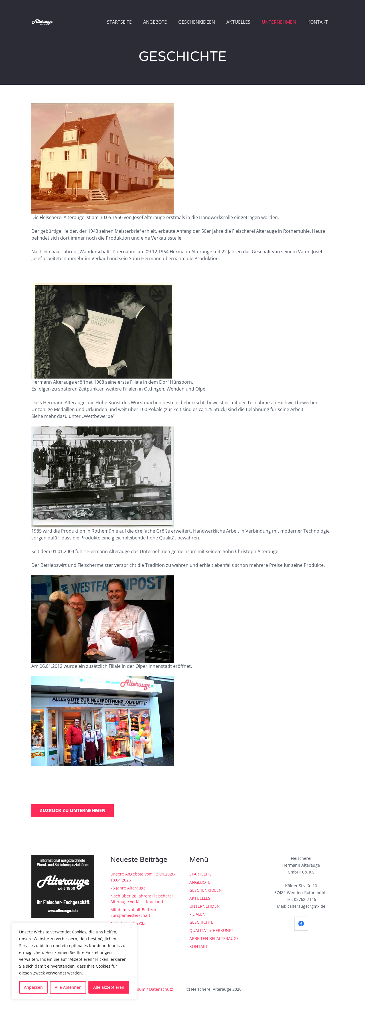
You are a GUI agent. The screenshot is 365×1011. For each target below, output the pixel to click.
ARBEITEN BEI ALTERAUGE (214, 938)
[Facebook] (301, 924)
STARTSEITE (200, 874)
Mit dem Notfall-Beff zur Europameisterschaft (133, 912)
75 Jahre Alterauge (128, 888)
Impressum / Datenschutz (148, 989)
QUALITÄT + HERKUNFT (211, 930)
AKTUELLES (199, 898)
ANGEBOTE (199, 882)
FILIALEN (197, 914)
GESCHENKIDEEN (205, 890)
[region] (74, 961)
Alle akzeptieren (108, 987)
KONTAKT (198, 946)
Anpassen (33, 987)
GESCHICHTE (201, 922)
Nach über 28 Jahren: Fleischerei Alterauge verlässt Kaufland (141, 898)
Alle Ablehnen (68, 987)
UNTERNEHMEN (204, 906)
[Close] (130, 927)
